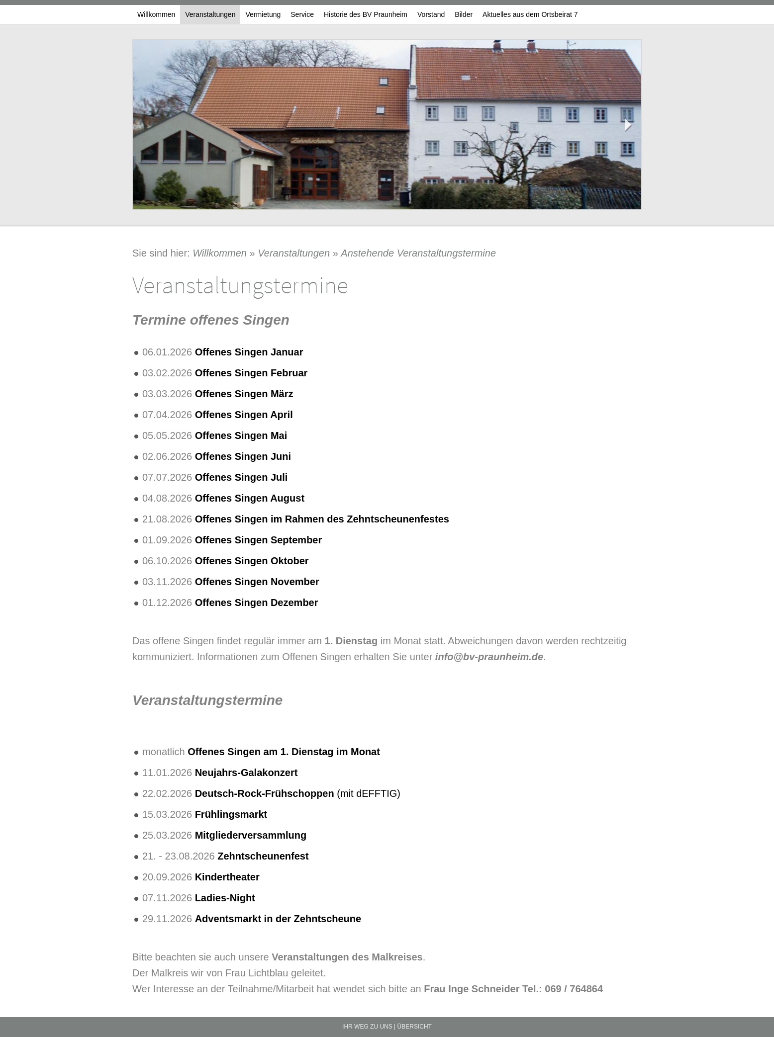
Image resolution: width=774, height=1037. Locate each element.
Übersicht (414, 1026)
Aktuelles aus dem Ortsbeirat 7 (530, 14)
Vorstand (431, 14)
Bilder (464, 14)
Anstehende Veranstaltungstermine (418, 253)
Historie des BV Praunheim (365, 14)
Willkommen (156, 14)
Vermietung (263, 14)
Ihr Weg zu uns (367, 1026)
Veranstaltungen (210, 14)
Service (302, 14)
